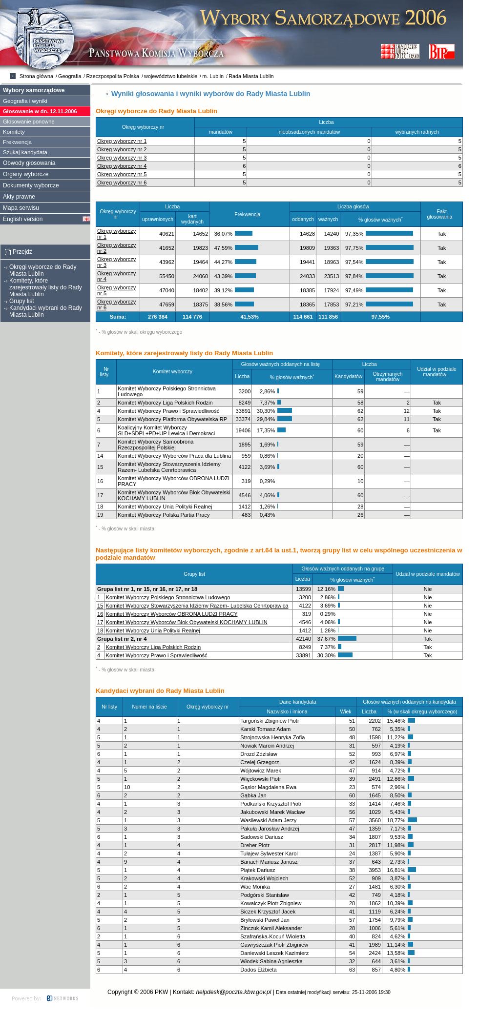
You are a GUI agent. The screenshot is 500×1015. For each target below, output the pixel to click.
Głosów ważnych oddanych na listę (282, 364)
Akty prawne (19, 196)
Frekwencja (249, 214)
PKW (161, 992)
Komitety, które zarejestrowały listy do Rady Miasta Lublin (45, 287)
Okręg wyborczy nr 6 (121, 182)
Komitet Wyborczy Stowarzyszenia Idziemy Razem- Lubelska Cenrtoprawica (197, 606)
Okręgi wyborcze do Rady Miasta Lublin (42, 270)
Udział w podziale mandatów (437, 371)
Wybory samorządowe (33, 90)
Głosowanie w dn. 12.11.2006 (40, 111)
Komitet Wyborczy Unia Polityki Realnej (153, 630)
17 (100, 622)
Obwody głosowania (29, 163)
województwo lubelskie (170, 76)
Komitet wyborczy (175, 371)
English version (22, 219)
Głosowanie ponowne (29, 121)
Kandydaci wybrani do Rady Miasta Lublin (45, 311)
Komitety (14, 132)
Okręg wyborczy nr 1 (121, 141)
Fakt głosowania (441, 214)
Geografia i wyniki (25, 101)
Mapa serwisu (21, 207)
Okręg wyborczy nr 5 (121, 174)
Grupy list (21, 301)
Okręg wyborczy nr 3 (121, 158)
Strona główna (36, 76)
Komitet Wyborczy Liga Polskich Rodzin (153, 647)
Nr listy (106, 371)
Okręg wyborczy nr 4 (121, 166)
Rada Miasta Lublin (251, 76)
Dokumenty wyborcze (31, 185)
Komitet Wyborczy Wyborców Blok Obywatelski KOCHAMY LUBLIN (187, 622)
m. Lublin (213, 76)
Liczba (328, 122)
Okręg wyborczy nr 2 (121, 149)
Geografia (69, 76)
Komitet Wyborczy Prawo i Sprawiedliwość (157, 655)
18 (100, 630)
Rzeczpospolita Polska (112, 76)
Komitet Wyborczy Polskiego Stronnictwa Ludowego (168, 597)
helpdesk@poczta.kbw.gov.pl (233, 992)
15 (100, 606)
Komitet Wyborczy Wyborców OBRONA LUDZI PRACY (172, 614)
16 (100, 614)
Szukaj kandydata (25, 152)
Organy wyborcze (25, 174)
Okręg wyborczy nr (145, 127)
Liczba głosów (355, 206)
